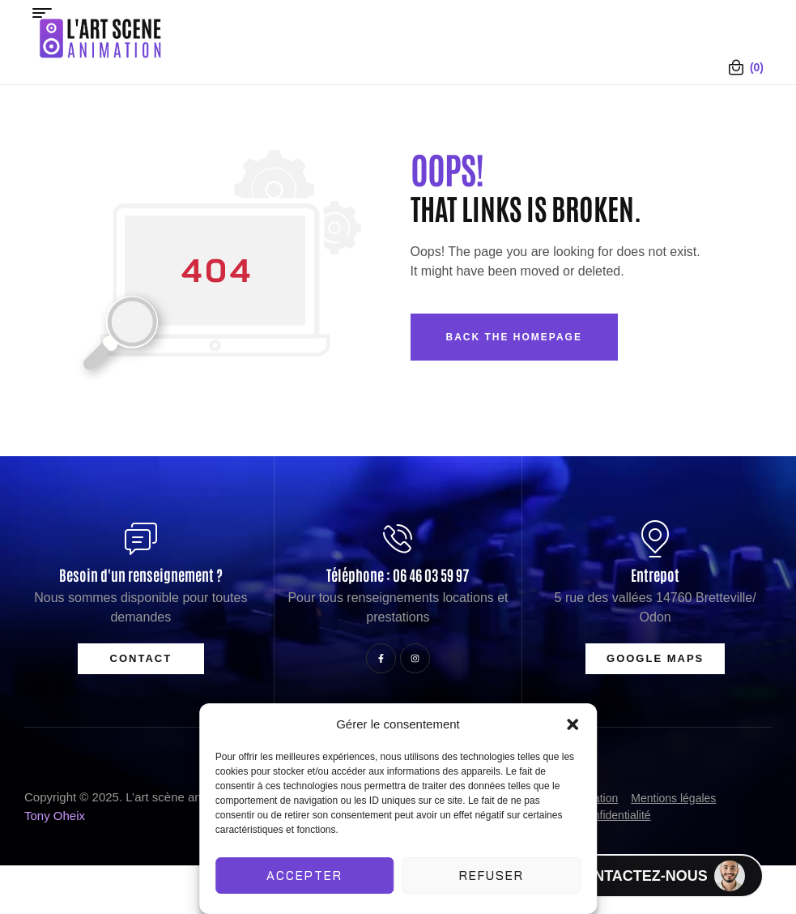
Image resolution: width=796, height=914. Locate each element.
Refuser (491, 875)
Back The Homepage (514, 337)
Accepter (304, 875)
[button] (572, 724)
